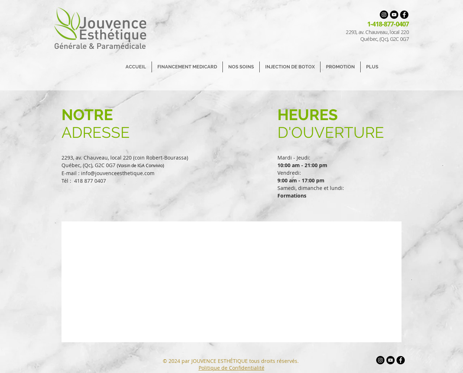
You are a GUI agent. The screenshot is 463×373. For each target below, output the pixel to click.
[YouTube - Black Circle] (394, 14)
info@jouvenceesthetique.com (117, 173)
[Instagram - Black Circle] (384, 14)
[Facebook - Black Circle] (404, 14)
